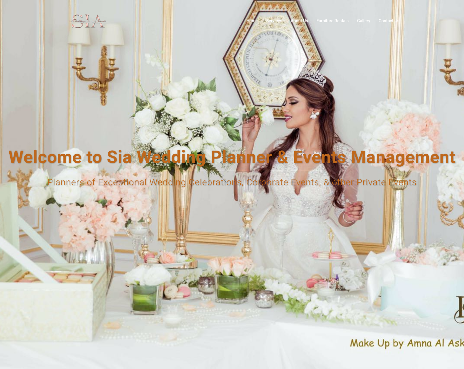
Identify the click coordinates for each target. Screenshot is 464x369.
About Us (299, 20)
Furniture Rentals (332, 20)
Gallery (363, 20)
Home (252, 20)
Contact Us (389, 20)
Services (274, 20)
